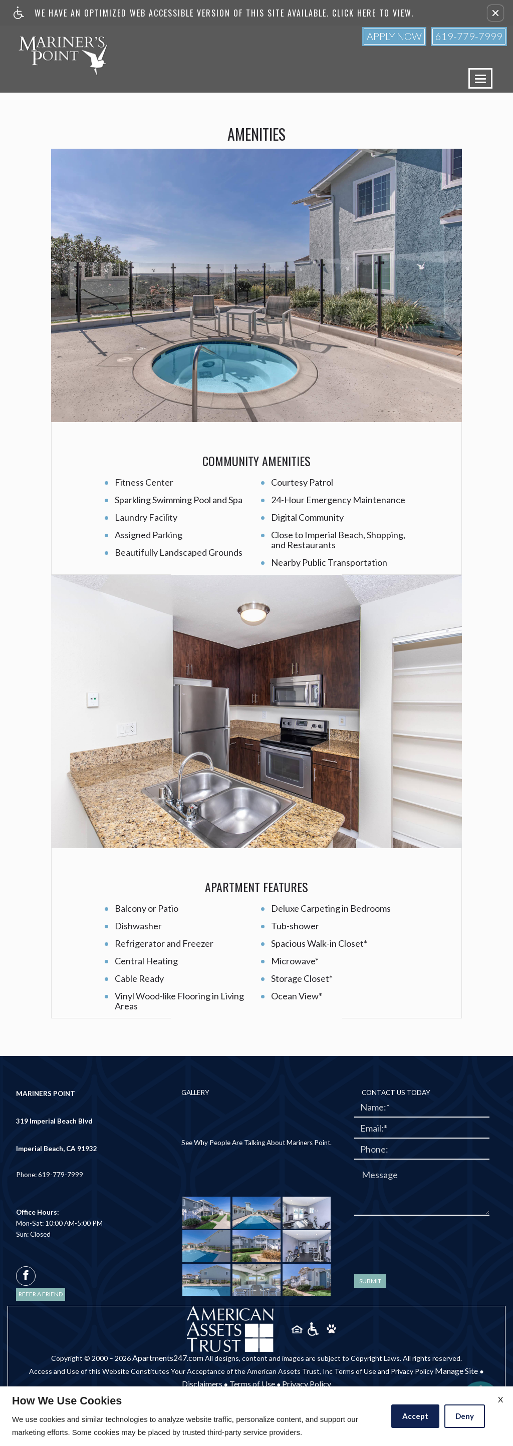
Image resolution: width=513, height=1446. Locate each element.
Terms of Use (252, 1383)
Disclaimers (202, 1383)
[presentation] (430, 1242)
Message (380, 1175)
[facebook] (26, 1276)
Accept (415, 1415)
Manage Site (456, 1370)
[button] (495, 13)
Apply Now (394, 36)
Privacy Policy (306, 1383)
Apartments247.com (167, 1357)
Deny (464, 1415)
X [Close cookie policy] (500, 1399)
